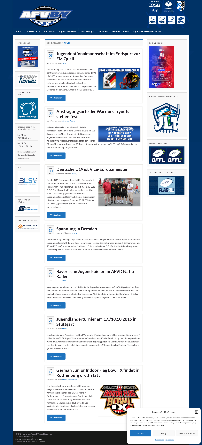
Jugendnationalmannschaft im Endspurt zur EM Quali (98, 56)
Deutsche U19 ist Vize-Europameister (92, 169)
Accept (140, 433)
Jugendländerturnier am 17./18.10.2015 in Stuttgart (96, 321)
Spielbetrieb (32, 31)
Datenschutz (159, 440)
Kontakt (18, 439)
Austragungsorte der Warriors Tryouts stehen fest (92, 114)
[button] (196, 412)
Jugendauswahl (67, 31)
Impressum (170, 440)
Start (18, 31)
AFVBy (64, 63)
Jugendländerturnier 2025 (147, 31)
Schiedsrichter (120, 31)
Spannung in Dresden (76, 228)
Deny (163, 433)
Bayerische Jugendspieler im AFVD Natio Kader (95, 274)
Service (103, 31)
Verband (49, 31)
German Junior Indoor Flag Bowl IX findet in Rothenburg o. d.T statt (97, 373)
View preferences (187, 433)
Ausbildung (87, 31)
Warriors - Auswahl (69, 121)
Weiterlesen (56, 98)
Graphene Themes (38, 442)
